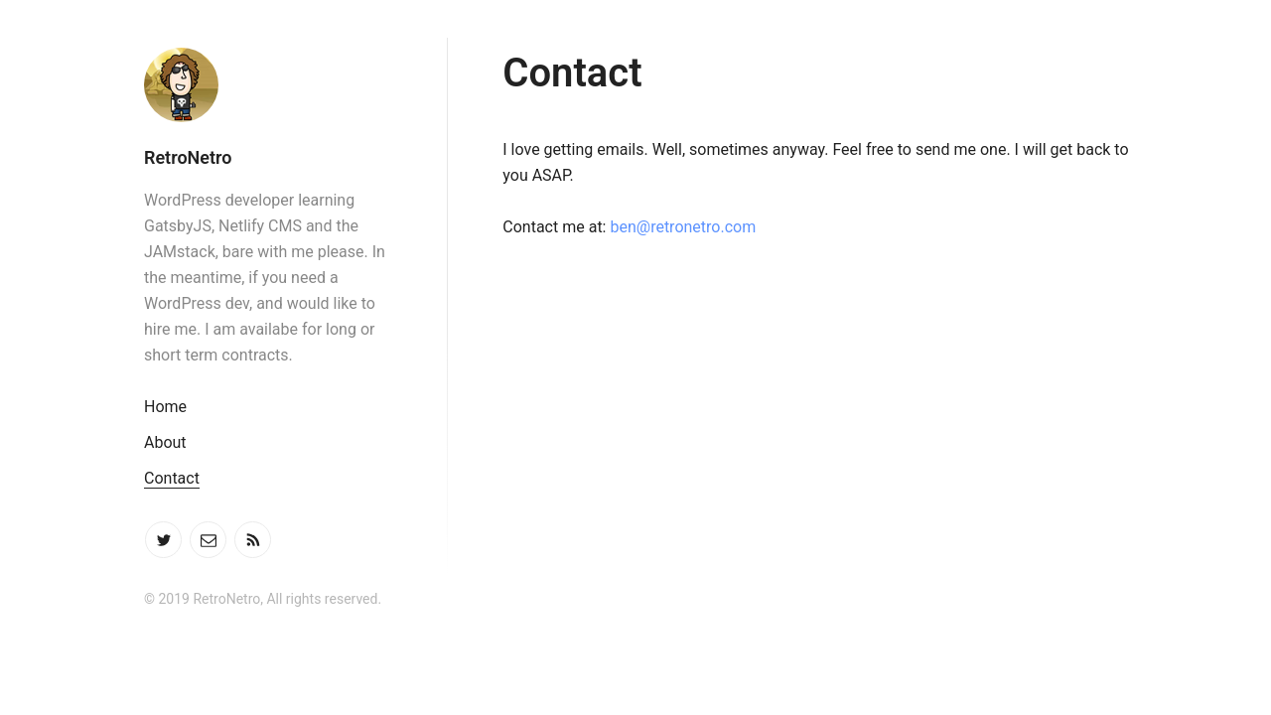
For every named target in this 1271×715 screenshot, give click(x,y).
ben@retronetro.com (683, 226)
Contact (172, 478)
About (165, 442)
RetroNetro (187, 157)
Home (165, 406)
